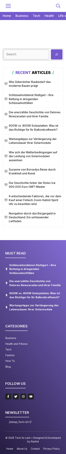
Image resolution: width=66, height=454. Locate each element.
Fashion (10, 355)
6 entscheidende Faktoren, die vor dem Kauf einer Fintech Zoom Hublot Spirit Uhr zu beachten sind (35, 200)
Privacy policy (51, 448)
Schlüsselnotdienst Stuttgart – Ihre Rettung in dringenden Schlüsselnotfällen (31, 99)
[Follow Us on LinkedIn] (31, 396)
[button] (58, 6)
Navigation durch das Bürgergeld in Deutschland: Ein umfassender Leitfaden (32, 217)
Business (21, 16)
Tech (36, 16)
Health (49, 16)
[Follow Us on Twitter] (16, 396)
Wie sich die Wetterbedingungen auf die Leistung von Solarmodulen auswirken (33, 156)
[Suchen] (56, 54)
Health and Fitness (16, 343)
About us (22, 448)
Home (7, 16)
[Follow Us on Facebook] (8, 396)
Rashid (35, 441)
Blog (8, 366)
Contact (35, 448)
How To (10, 360)
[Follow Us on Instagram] (23, 396)
